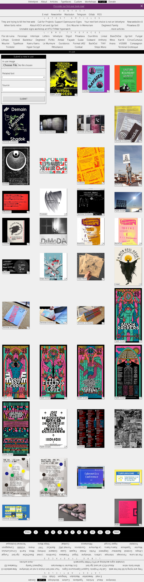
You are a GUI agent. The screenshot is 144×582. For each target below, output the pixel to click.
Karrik (121, 40)
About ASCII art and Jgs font (44, 26)
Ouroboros (64, 44)
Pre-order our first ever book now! (69, 6)
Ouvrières (93, 37)
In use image (8, 62)
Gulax (81, 40)
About (44, 2)
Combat (79, 47)
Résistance (57, 47)
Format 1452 (79, 44)
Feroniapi (22, 37)
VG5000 (123, 44)
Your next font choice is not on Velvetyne (104, 22)
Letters (46, 37)
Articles (54, 2)
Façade (71, 40)
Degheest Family (110, 26)
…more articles (117, 29)
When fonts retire (12, 26)
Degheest (40, 40)
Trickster (10, 47)
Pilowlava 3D (133, 26)
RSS (99, 15)
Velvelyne (58, 37)
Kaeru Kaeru (33, 44)
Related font (8, 74)
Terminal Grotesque (128, 47)
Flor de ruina (8, 37)
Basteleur (28, 40)
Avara (112, 44)
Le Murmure (49, 44)
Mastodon (69, 15)
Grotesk (16, 40)
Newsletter (56, 15)
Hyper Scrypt (33, 47)
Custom (78, 2)
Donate (112, 2)
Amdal (61, 40)
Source (6, 86)
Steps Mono (100, 47)
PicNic (51, 40)
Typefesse (18, 44)
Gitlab (92, 15)
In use (102, 2)
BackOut (93, 44)
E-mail (45, 15)
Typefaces (66, 2)
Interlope (34, 37)
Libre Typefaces (73, 33)
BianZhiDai (115, 37)
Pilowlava (80, 37)
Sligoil (69, 37)
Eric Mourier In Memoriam (80, 26)
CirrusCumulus (134, 40)
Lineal (104, 37)
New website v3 (135, 22)
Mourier (6, 44)
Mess (112, 40)
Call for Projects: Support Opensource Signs (60, 22)
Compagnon (136, 44)
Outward (91, 40)
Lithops (5, 40)
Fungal (139, 37)
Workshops (90, 2)
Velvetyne (33, 2)
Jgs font (128, 37)
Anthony (102, 40)
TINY (103, 44)
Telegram (81, 15)
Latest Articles (73, 18)
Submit (23, 99)
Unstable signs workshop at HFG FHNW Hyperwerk (44, 29)
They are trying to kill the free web (18, 22)
